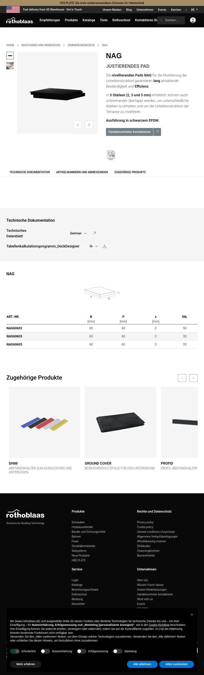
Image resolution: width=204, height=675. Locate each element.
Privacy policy (145, 522)
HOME (10, 45)
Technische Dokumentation (30, 172)
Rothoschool (79, 594)
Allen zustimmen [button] (177, 664)
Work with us (145, 599)
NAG (105, 45)
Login (75, 580)
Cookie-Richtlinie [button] (159, 624)
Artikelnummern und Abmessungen (82, 172)
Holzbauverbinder (82, 527)
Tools (104, 20)
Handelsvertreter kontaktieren (155, 594)
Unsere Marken (112, 9)
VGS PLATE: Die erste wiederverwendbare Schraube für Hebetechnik (102, 3)
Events (162, 9)
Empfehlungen (50, 20)
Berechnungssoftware (85, 589)
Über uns (142, 580)
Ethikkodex (143, 546)
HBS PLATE (79, 560)
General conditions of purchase (156, 531)
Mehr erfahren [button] (25, 664)
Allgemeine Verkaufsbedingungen (157, 536)
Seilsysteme (79, 550)
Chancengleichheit (148, 550)
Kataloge (77, 584)
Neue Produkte (81, 555)
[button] (192, 614)
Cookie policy (145, 527)
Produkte (71, 20)
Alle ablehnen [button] (142, 664)
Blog (129, 9)
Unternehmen (144, 9)
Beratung (77, 599)
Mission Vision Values (150, 584)
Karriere (176, 9)
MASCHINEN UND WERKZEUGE (40, 45)
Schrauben (78, 522)
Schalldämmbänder (83, 546)
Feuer (75, 541)
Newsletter (78, 603)
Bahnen (76, 536)
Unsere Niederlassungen (152, 589)
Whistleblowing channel (151, 541)
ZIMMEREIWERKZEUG (81, 45)
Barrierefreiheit (146, 555)
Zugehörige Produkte (130, 172)
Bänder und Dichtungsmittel (88, 531)
